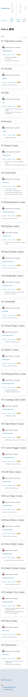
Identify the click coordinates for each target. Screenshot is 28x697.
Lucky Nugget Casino (8, 457)
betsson (4, 131)
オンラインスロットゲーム (12, 8)
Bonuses (4, 54)
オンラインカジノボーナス (20, 8)
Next (2, 36)
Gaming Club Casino (8, 409)
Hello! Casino (6, 359)
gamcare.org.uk (8, 689)
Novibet (4, 78)
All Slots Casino (6, 481)
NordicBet (5, 311)
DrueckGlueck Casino (8, 212)
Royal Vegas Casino (7, 335)
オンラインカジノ (16, 8)
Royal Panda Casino (7, 261)
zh (25, 8)
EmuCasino (5, 654)
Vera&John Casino (7, 285)
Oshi (3, 102)
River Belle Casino (7, 553)
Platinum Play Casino (8, 383)
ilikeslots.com (8, 680)
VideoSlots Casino (7, 51)
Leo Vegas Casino (7, 505)
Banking (9, 54)
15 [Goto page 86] (26, 37)
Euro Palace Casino (7, 529)
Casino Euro (5, 182)
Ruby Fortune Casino (8, 578)
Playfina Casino (6, 236)
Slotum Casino (6, 155)
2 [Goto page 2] (21, 37)
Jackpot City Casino (7, 602)
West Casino (5, 630)
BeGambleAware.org (10, 687)
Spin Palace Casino (7, 433)
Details (13, 54)
